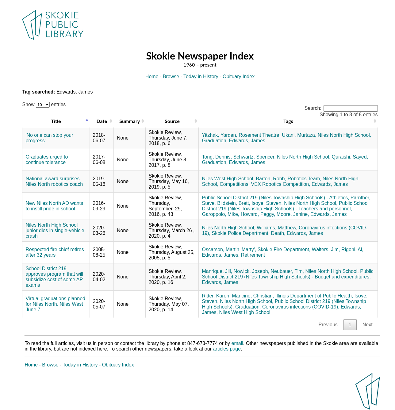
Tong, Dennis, (217, 156)
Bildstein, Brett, (233, 203)
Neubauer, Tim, (287, 271)
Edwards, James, (221, 255)
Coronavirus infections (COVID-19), (300, 306)
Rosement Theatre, (260, 135)
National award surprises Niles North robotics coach (54, 181)
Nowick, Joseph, (252, 271)
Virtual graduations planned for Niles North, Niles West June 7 (55, 304)
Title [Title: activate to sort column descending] (56, 121)
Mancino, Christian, (253, 295)
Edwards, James (247, 140)
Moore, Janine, (293, 214)
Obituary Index (239, 76)
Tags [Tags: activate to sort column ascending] (288, 121)
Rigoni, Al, (352, 249)
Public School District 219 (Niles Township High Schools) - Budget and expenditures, (287, 274)
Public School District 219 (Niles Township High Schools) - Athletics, (275, 197)
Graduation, (215, 140)
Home (152, 76)
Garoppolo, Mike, (220, 214)
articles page (227, 348)
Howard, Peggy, (258, 214)
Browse (171, 76)
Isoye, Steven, (266, 203)
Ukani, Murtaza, (299, 135)
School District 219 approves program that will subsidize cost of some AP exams (54, 277)
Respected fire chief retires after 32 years (54, 252)
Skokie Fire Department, (284, 249)
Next (367, 324)
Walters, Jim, (326, 249)
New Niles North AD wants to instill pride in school (54, 206)
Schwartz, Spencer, (254, 156)
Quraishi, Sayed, (350, 156)
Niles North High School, (344, 135)
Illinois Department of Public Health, (314, 295)
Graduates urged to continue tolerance (46, 159)
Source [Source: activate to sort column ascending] (172, 121)
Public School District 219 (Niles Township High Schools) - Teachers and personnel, (285, 206)
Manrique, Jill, (217, 271)
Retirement (253, 255)
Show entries (44, 104)
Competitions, (235, 184)
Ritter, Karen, (216, 295)
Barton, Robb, (271, 178)
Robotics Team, (304, 178)
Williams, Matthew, (277, 227)
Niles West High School (244, 312)
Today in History (200, 76)
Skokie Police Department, (241, 233)
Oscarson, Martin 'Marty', (229, 249)
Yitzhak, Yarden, (219, 135)
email (237, 343)
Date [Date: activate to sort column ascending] (102, 121)
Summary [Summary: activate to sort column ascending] (129, 121)
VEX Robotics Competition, (280, 184)
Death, (278, 233)
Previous (328, 324)
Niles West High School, (228, 178)
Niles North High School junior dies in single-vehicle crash (54, 230)
